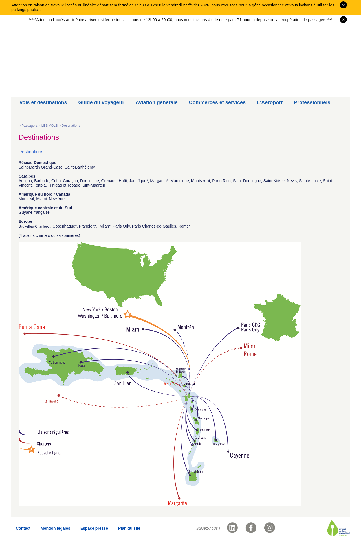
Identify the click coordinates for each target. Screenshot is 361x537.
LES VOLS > (51, 126)
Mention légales (55, 528)
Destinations (70, 126)
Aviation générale (156, 102)
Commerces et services (217, 102)
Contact (23, 528)
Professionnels (312, 102)
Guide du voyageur (101, 102)
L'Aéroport (270, 102)
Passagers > (31, 126)
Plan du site (129, 528)
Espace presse (94, 528)
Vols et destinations (43, 102)
